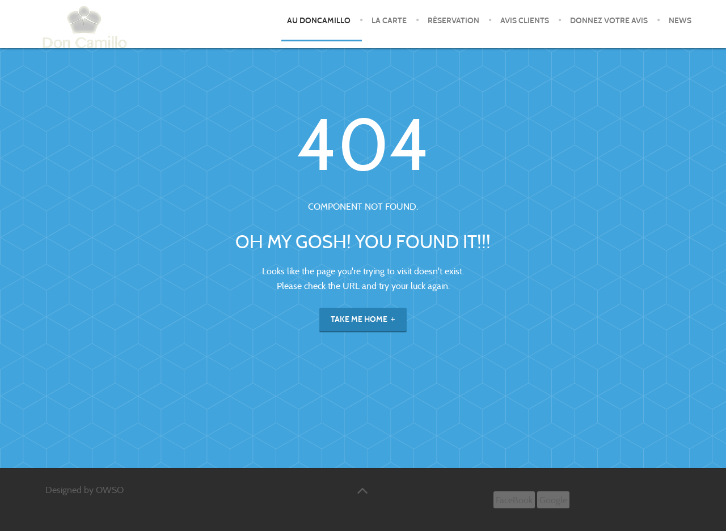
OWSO (110, 490)
